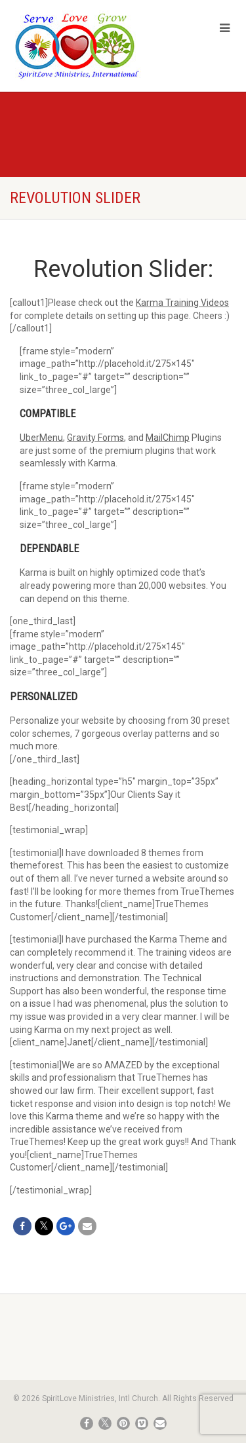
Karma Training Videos (182, 302)
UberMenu (41, 437)
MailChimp (168, 437)
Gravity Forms (95, 437)
